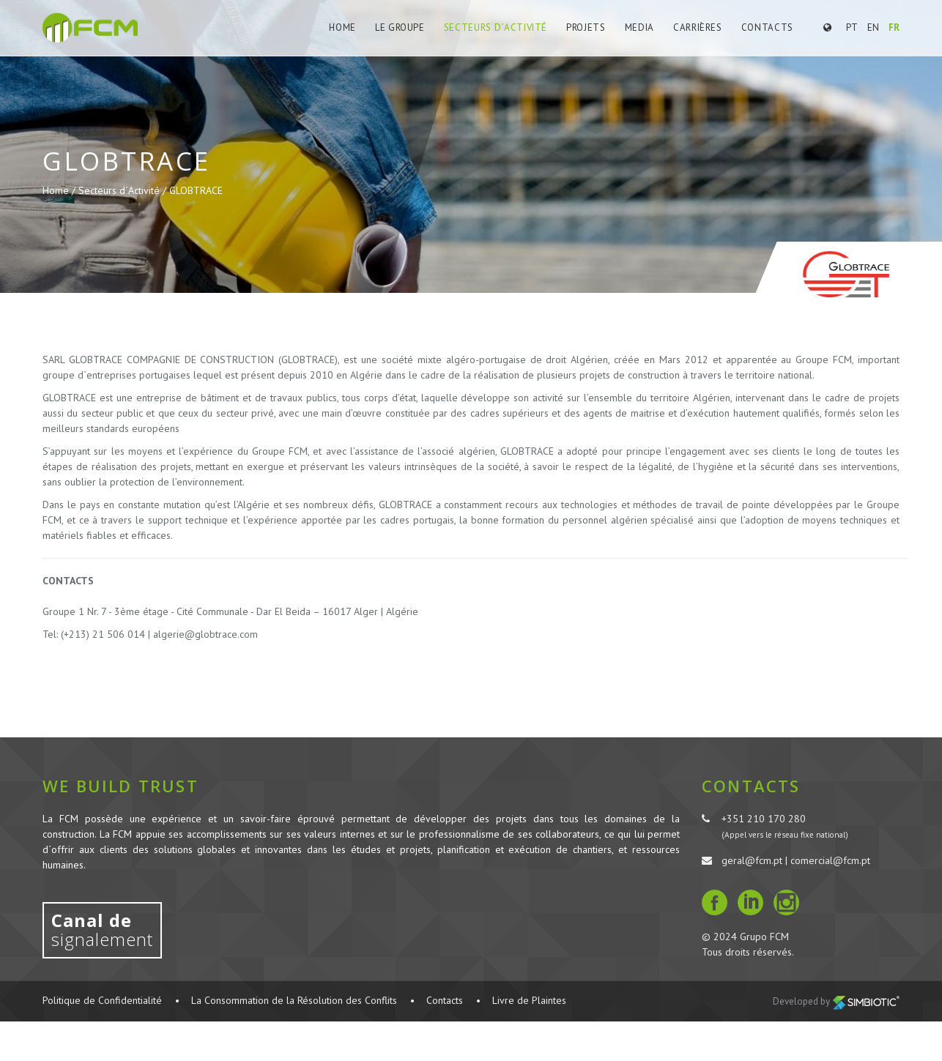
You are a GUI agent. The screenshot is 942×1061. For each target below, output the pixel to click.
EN (873, 27)
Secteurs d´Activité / (123, 190)
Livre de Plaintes (529, 1000)
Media (639, 27)
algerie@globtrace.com (205, 634)
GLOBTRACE (196, 190)
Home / (60, 190)
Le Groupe (400, 27)
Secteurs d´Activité (495, 27)
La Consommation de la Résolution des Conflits (294, 1000)
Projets (586, 27)
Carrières (697, 27)
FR (894, 27)
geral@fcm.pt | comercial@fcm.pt (796, 860)
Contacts (767, 27)
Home (342, 27)
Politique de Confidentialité (102, 1000)
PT (852, 27)
